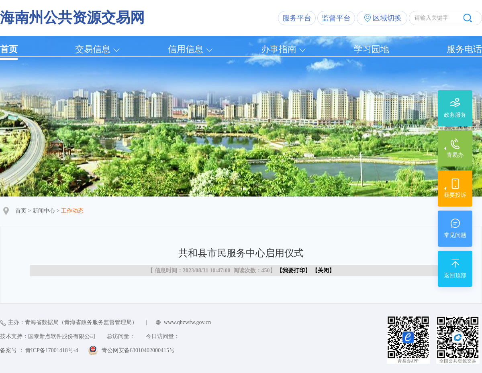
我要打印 (293, 271)
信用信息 (185, 49)
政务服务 (455, 115)
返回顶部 (455, 275)
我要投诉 (455, 195)
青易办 (455, 155)
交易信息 (92, 49)
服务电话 (464, 49)
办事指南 (278, 49)
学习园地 (371, 49)
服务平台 (296, 18)
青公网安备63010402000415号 (138, 350)
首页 (9, 49)
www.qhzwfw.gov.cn (187, 322)
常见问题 (455, 235)
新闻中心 (44, 211)
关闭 (323, 271)
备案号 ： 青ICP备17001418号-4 (39, 350)
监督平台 (336, 18)
